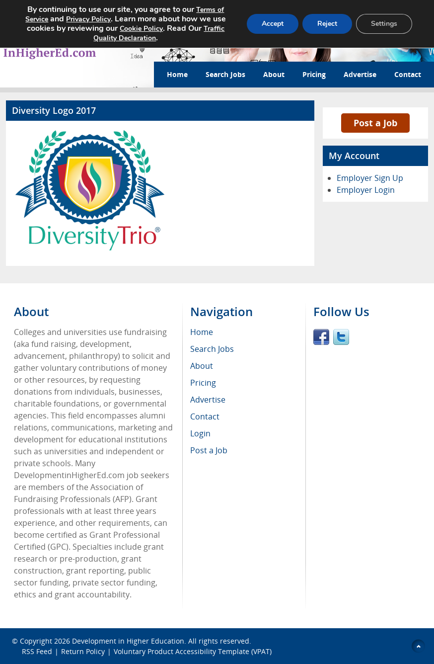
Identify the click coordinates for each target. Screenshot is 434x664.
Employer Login (366, 189)
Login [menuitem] (200, 433)
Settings (383, 23)
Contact (407, 74)
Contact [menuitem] (204, 416)
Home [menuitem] (201, 332)
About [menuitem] (201, 365)
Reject (325, 23)
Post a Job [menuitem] (208, 450)
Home (177, 74)
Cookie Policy (160, 27)
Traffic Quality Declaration (123, 36)
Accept (270, 23)
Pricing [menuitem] (203, 382)
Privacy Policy (94, 18)
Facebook (321, 337)
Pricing (314, 74)
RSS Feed (37, 651)
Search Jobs (225, 74)
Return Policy (83, 651)
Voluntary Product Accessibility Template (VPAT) (193, 651)
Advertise (360, 74)
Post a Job (375, 123)
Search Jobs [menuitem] (212, 348)
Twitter (341, 337)
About (274, 74)
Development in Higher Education (128, 641)
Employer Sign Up (370, 177)
